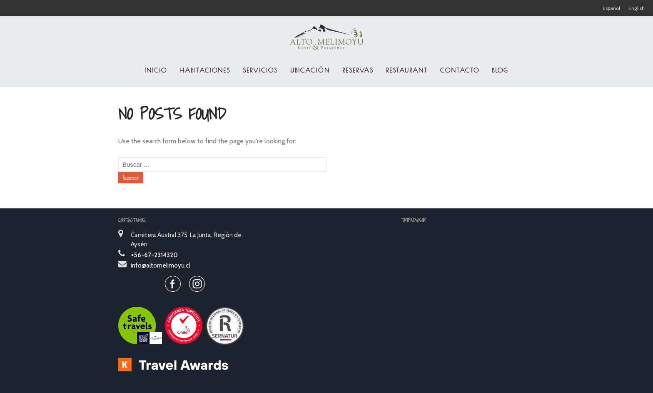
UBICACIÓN (310, 70)
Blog (500, 70)
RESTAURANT (407, 70)
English (636, 8)
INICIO (156, 70)
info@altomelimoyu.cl (160, 265)
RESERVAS (358, 70)
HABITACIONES (204, 70)
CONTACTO (459, 70)
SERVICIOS (260, 70)
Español (611, 8)
